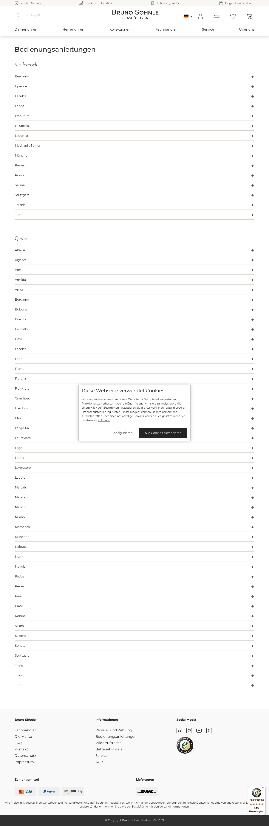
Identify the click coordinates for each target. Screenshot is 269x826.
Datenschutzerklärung (96, 412)
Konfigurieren (122, 433)
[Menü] (263, 788)
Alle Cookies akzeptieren (163, 433)
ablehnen (104, 420)
